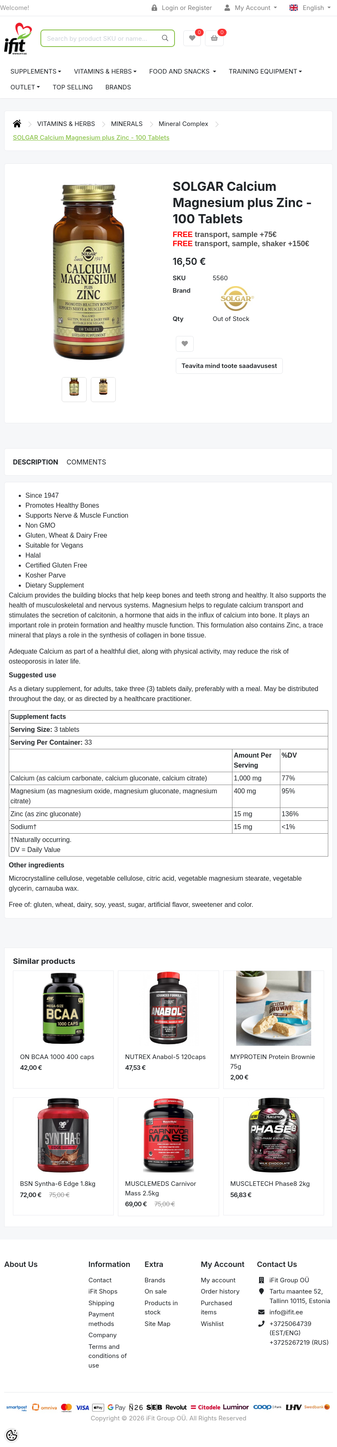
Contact (100, 1280)
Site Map (157, 1324)
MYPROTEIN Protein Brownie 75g (272, 1061)
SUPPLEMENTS (33, 71)
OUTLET (22, 87)
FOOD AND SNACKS (180, 71)
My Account (248, 8)
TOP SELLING (72, 87)
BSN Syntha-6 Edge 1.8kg (57, 1184)
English (308, 8)
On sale (156, 1291)
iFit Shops (102, 1291)
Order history (220, 1291)
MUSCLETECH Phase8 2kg (270, 1184)
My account (218, 1280)
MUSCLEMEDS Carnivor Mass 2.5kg (160, 1188)
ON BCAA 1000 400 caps (57, 1057)
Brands (118, 87)
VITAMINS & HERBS (103, 71)
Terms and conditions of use (107, 1356)
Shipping (101, 1303)
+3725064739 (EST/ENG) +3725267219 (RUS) (299, 1333)
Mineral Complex (184, 124)
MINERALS (127, 124)
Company (102, 1335)
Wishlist (212, 1324)
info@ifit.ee (286, 1312)
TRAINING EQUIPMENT (263, 71)
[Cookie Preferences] (11, 1435)
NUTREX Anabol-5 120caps (165, 1057)
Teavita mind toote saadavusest (229, 366)
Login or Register (182, 8)
